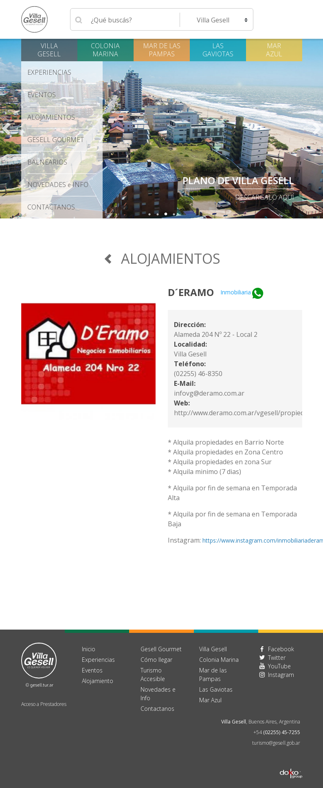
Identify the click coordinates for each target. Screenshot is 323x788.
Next (317, 128)
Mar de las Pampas (161, 49)
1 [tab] (149, 214)
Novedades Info (57, 184)
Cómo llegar (156, 659)
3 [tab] (166, 214)
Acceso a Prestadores (43, 704)
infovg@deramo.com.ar (209, 393)
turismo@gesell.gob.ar (276, 742)
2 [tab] (158, 214)
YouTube (279, 666)
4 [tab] (174, 214)
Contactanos (157, 708)
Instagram (281, 675)
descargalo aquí (264, 197)
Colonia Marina (105, 49)
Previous (6, 128)
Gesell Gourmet (55, 139)
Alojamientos (51, 117)
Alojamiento (97, 681)
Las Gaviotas (217, 49)
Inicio (88, 649)
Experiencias (49, 72)
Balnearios (47, 162)
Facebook (281, 649)
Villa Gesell (49, 49)
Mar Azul (274, 49)
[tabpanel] (161, 128)
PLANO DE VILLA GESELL (238, 180)
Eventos (41, 94)
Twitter (277, 657)
